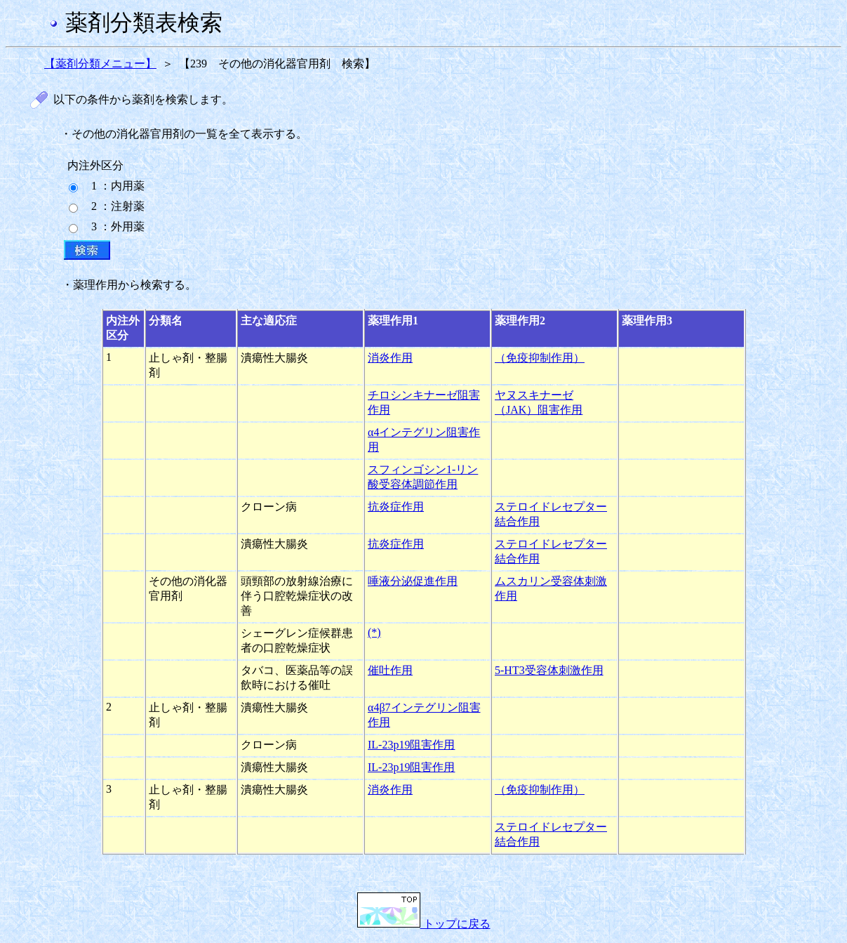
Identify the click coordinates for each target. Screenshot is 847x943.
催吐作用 (390, 670)
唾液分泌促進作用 (413, 581)
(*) (374, 632)
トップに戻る (424, 924)
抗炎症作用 (396, 507)
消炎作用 (390, 358)
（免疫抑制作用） (540, 358)
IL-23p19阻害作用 (411, 745)
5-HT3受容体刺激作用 (549, 670)
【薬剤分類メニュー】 (100, 64)
